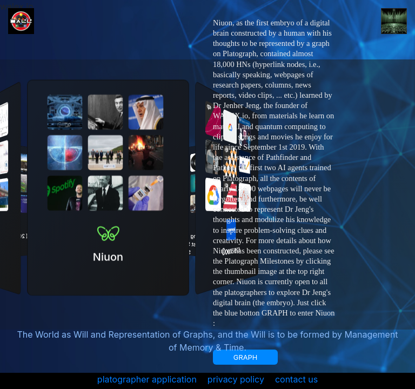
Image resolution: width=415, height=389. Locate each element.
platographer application (147, 379)
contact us (296, 379)
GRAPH (245, 357)
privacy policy (236, 379)
